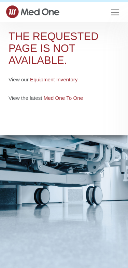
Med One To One (63, 98)
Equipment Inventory (53, 79)
